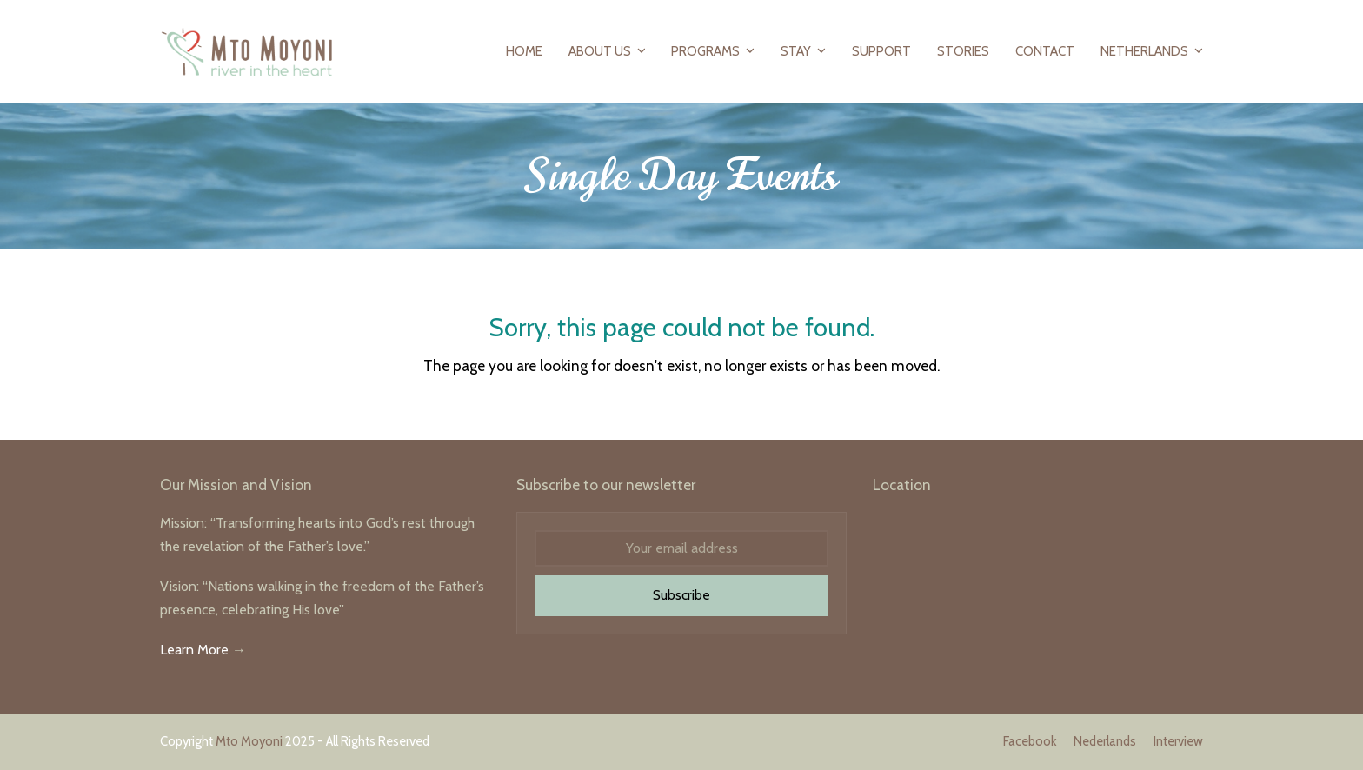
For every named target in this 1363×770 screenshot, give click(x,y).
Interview (1178, 741)
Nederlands (1105, 741)
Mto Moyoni (249, 741)
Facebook (1029, 741)
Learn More (194, 649)
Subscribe (681, 595)
